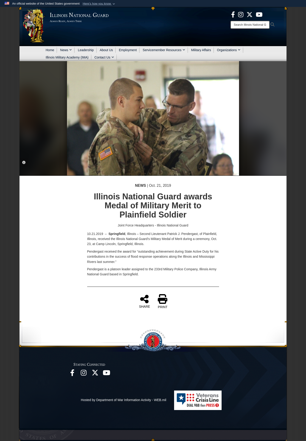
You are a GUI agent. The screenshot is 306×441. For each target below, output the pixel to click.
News (66, 50)
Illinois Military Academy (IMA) (67, 57)
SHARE (144, 301)
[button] (99, 3)
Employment (128, 50)
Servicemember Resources (164, 50)
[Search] (250, 25)
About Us (106, 50)
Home (50, 50)
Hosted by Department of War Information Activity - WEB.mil (123, 400)
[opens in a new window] (250, 14)
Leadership (86, 50)
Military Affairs (201, 50)
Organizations (228, 50)
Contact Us (104, 57)
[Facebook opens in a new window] (233, 14)
